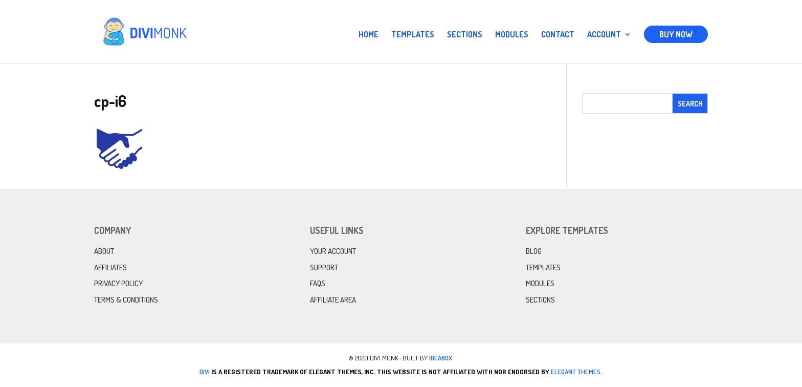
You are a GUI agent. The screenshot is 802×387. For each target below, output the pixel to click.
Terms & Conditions (126, 300)
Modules (511, 35)
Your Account (333, 251)
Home (368, 35)
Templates (412, 35)
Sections (464, 35)
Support (324, 267)
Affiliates (110, 267)
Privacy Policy (118, 283)
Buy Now (676, 34)
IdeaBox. (441, 358)
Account (604, 35)
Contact (557, 35)
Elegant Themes (575, 372)
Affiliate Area (333, 300)
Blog (534, 251)
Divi (204, 372)
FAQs (317, 283)
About (104, 251)
